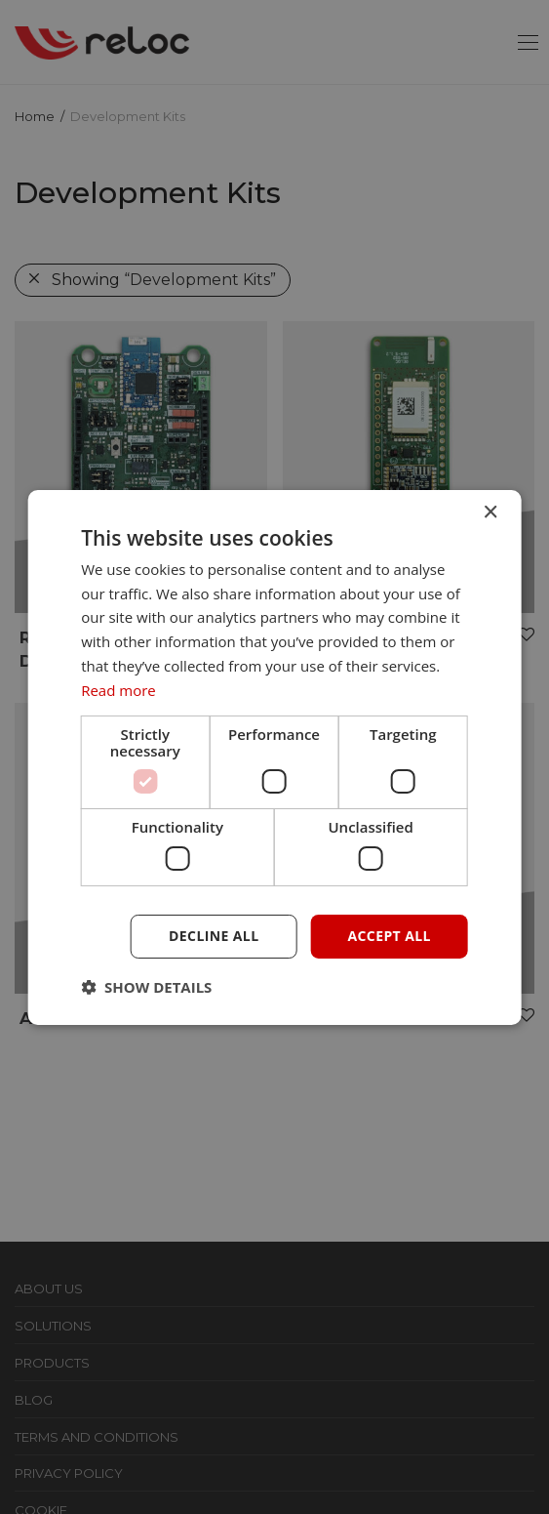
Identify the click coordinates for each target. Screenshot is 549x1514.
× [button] (490, 512)
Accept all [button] (388, 935)
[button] (146, 987)
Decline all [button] (213, 935)
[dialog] (274, 757)
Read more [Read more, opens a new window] (118, 690)
